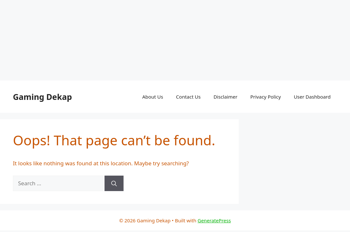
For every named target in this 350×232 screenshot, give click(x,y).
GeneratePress (214, 220)
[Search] (114, 183)
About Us (152, 96)
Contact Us (188, 96)
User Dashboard (312, 96)
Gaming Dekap (42, 96)
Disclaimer (225, 96)
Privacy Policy (265, 96)
